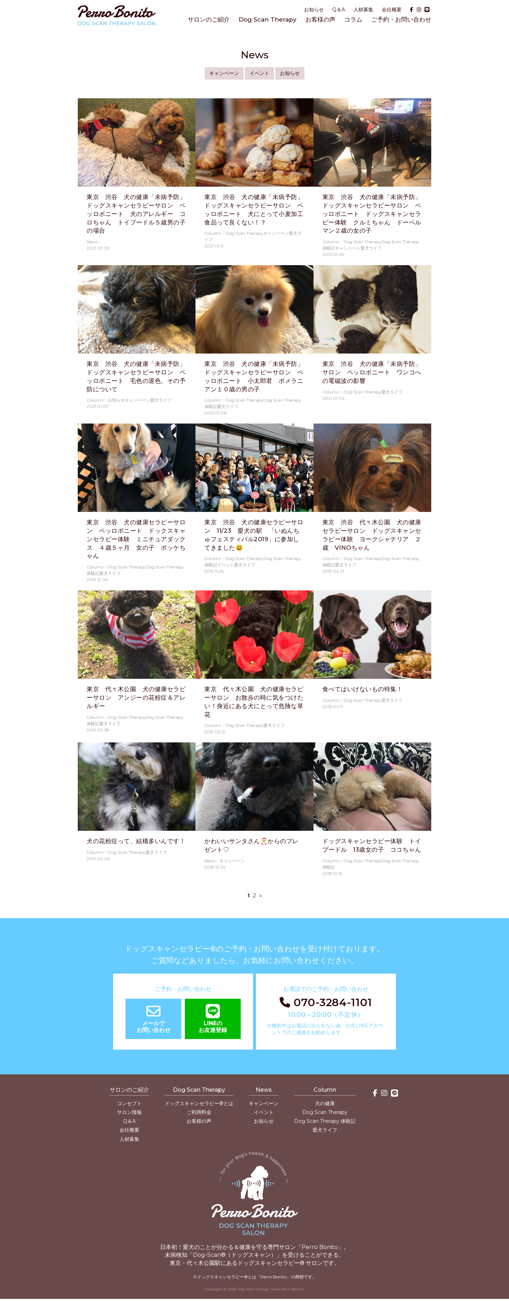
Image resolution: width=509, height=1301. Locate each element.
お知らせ (314, 9)
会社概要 (392, 9)
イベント (259, 73)
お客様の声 (320, 19)
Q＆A (338, 9)
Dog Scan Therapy (268, 19)
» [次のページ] (260, 895)
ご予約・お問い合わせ (401, 19)
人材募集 (363, 9)
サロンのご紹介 (209, 19)
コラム (353, 19)
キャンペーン (224, 73)
